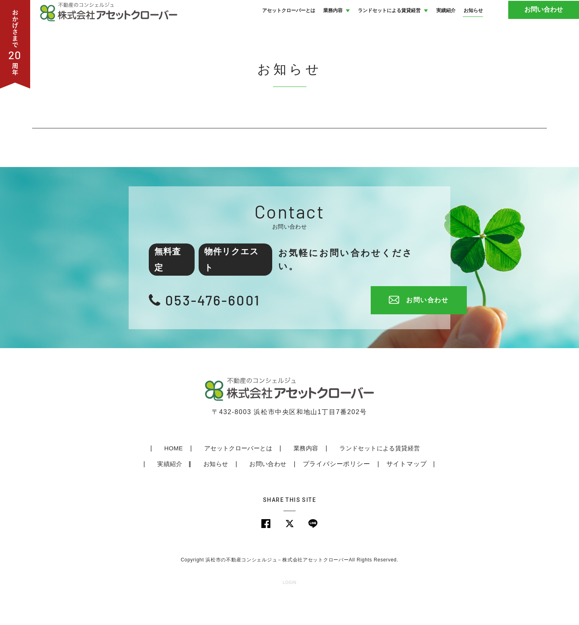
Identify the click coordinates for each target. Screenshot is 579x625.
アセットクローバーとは (213, 475)
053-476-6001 (218, 327)
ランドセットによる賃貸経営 (353, 475)
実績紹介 (426, 475)
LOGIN (289, 610)
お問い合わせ (549, 24)
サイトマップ (381, 490)
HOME (149, 475)
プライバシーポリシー (311, 490)
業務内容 (279, 475)
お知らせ (191, 490)
